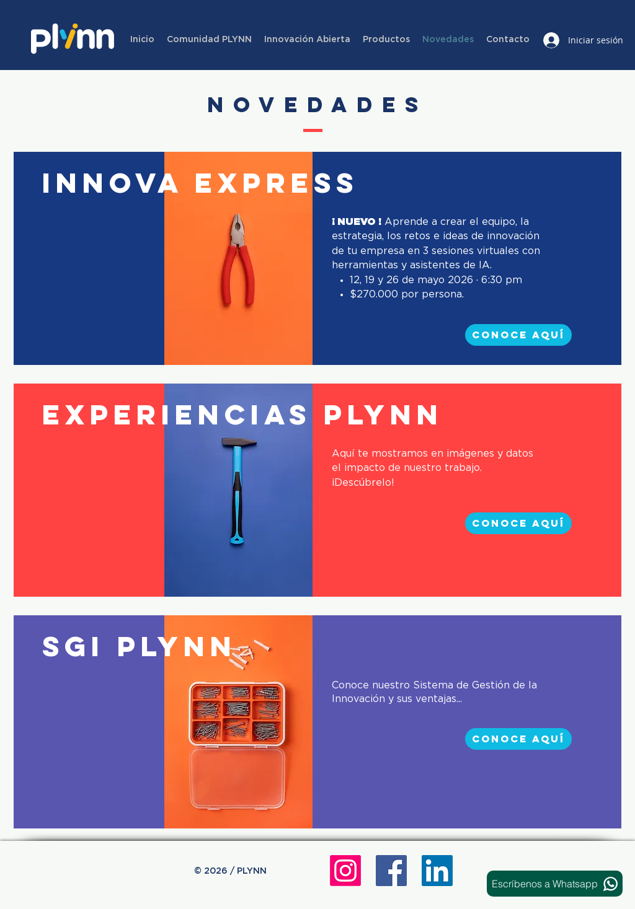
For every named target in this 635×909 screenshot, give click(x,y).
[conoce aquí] (518, 335)
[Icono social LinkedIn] (437, 870)
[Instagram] (345, 870)
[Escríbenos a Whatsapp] (555, 884)
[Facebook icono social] (391, 870)
